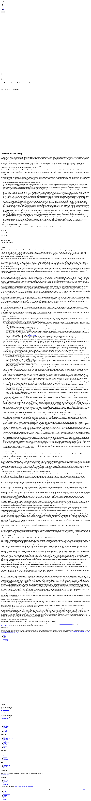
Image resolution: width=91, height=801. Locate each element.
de (3, 9)
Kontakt (5, 731)
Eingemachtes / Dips (8, 738)
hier (84, 789)
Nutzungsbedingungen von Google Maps (79, 631)
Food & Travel (6, 726)
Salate (4, 743)
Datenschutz (30, 786)
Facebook (5, 755)
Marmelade (6, 742)
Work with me (6, 765)
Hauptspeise (6, 741)
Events (5, 729)
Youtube (5, 758)
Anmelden (16, 89)
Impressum (24, 786)
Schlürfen (5, 744)
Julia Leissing (18, 786)
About (4, 723)
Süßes (4, 747)
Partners (5, 766)
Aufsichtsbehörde (32, 335)
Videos (5, 730)
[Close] (1, 74)
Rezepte (5, 725)
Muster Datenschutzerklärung (66, 624)
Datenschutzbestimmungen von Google (9, 632)
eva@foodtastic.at (5, 710)
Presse (4, 767)
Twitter (5, 757)
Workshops (6, 727)
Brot (4, 737)
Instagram (5, 759)
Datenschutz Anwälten (6, 625)
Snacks (5, 746)
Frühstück (5, 739)
